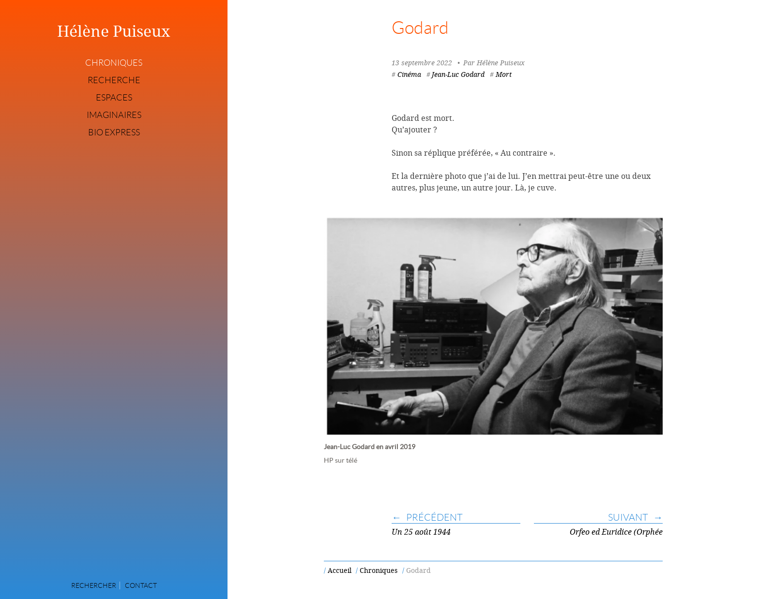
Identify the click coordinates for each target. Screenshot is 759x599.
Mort (504, 74)
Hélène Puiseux (113, 31)
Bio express (114, 132)
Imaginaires (114, 115)
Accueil (339, 570)
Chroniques (113, 63)
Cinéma (409, 74)
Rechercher (93, 585)
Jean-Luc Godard (458, 74)
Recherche (114, 80)
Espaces (114, 97)
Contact (141, 585)
